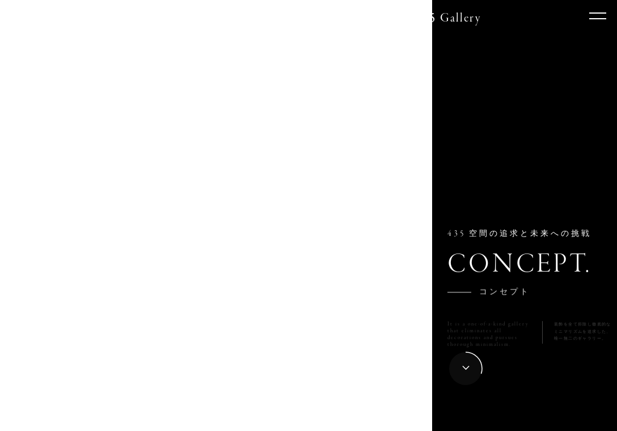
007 (227, 419)
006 (199, 419)
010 (308, 419)
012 (363, 419)
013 (390, 419)
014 (417, 419)
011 (336, 419)
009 (281, 419)
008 (254, 419)
